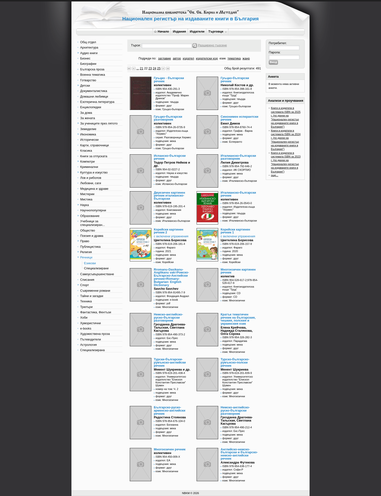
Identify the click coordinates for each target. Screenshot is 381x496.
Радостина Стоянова (170, 417)
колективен (162, 85)
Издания (179, 31)
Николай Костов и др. (237, 85)
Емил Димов (230, 123)
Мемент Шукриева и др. (172, 369)
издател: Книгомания (168, 209)
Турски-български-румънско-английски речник (170, 362)
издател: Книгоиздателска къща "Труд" (238, 94)
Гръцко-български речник (235, 79)
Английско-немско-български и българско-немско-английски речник (239, 453)
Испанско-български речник (170, 157)
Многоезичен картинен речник (238, 271)
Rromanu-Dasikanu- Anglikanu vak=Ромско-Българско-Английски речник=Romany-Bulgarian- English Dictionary (171, 277)
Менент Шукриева (234, 369)
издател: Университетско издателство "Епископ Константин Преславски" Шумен (171, 381)
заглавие (164, 58)
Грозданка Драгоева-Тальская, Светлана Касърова (170, 327)
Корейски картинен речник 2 (168, 231)
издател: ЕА (163, 460)
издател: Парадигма (234, 340)
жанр (246, 58)
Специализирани (96, 268)
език (222, 58)
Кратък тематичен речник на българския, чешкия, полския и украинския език (238, 319)
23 (150, 68)
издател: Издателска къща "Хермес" (172, 132)
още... (274, 175)
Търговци (217, 31)
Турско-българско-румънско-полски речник (235, 362)
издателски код (207, 58)
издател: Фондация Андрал (172, 296)
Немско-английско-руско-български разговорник (168, 317)
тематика (234, 58)
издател (188, 58)
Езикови (90, 263)
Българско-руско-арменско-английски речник (169, 410)
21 (141, 68)
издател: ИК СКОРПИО (236, 169)
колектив (227, 276)
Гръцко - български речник (169, 79)
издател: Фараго (165, 247)
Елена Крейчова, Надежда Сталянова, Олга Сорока (236, 331)
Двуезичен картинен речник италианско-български (169, 196)
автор (177, 58)
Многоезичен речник (169, 449)
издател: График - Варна (237, 130)
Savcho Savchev (166, 288)
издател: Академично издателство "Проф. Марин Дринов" (172, 95)
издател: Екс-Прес (167, 338)
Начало (161, 31)
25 (159, 68)
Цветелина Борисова (170, 240)
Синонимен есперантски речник (239, 118)
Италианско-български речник (238, 194)
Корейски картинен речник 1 (235, 231)
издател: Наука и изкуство (172, 173)
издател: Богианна (167, 424)
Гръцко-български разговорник (168, 118)
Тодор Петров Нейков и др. (172, 164)
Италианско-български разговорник (238, 157)
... (137, 68)
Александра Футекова (238, 462)
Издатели (197, 31)
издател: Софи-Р (232, 469)
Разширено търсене (212, 45)
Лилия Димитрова (235, 162)
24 (154, 68)
